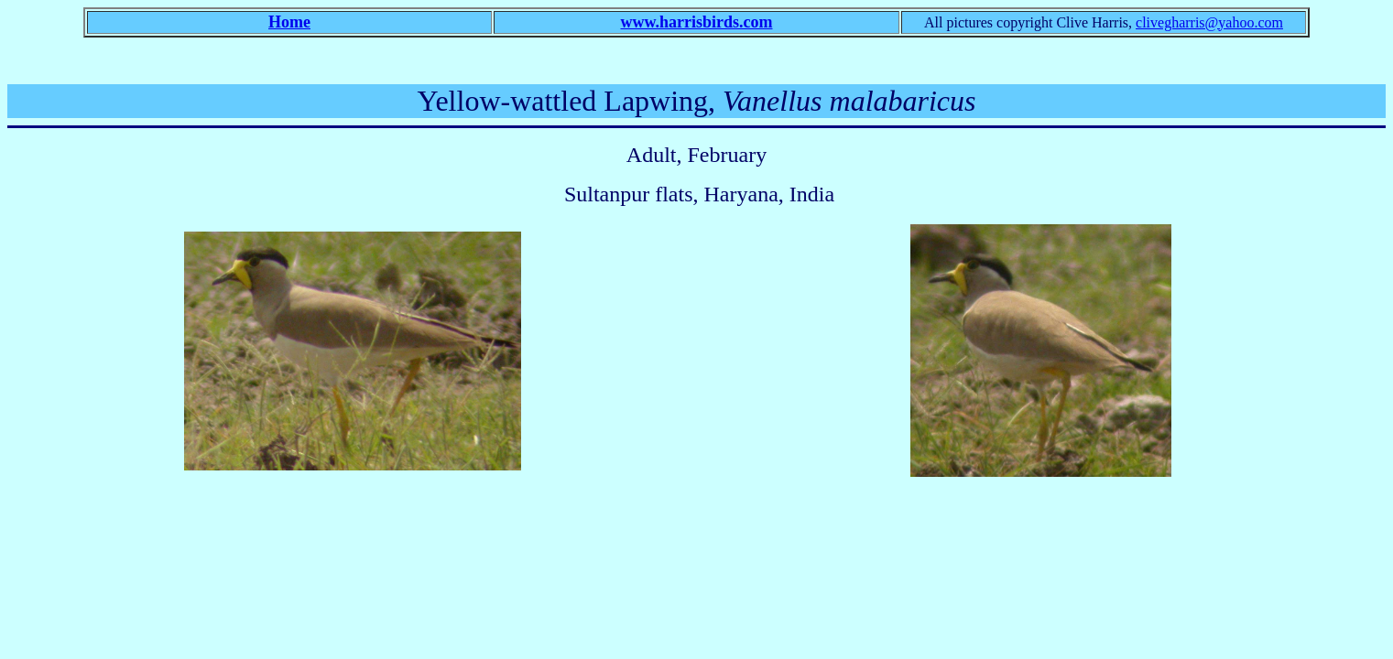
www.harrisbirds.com (696, 22)
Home (289, 22)
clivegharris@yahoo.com (1209, 22)
